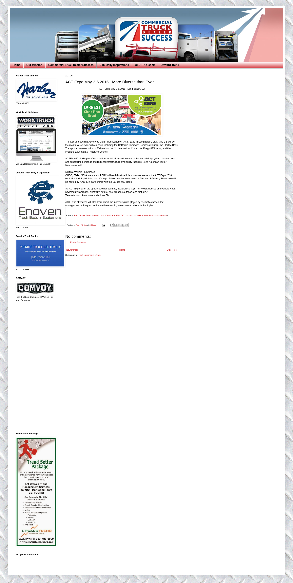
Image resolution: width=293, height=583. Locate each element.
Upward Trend (170, 65)
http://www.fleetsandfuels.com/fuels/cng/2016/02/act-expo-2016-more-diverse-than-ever (120, 215)
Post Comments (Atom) (90, 255)
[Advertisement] (34, 367)
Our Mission (34, 65)
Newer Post (72, 250)
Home (16, 65)
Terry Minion (81, 225)
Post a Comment (78, 242)
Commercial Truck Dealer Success (71, 65)
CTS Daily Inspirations (114, 65)
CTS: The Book (145, 65)
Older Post (172, 250)
